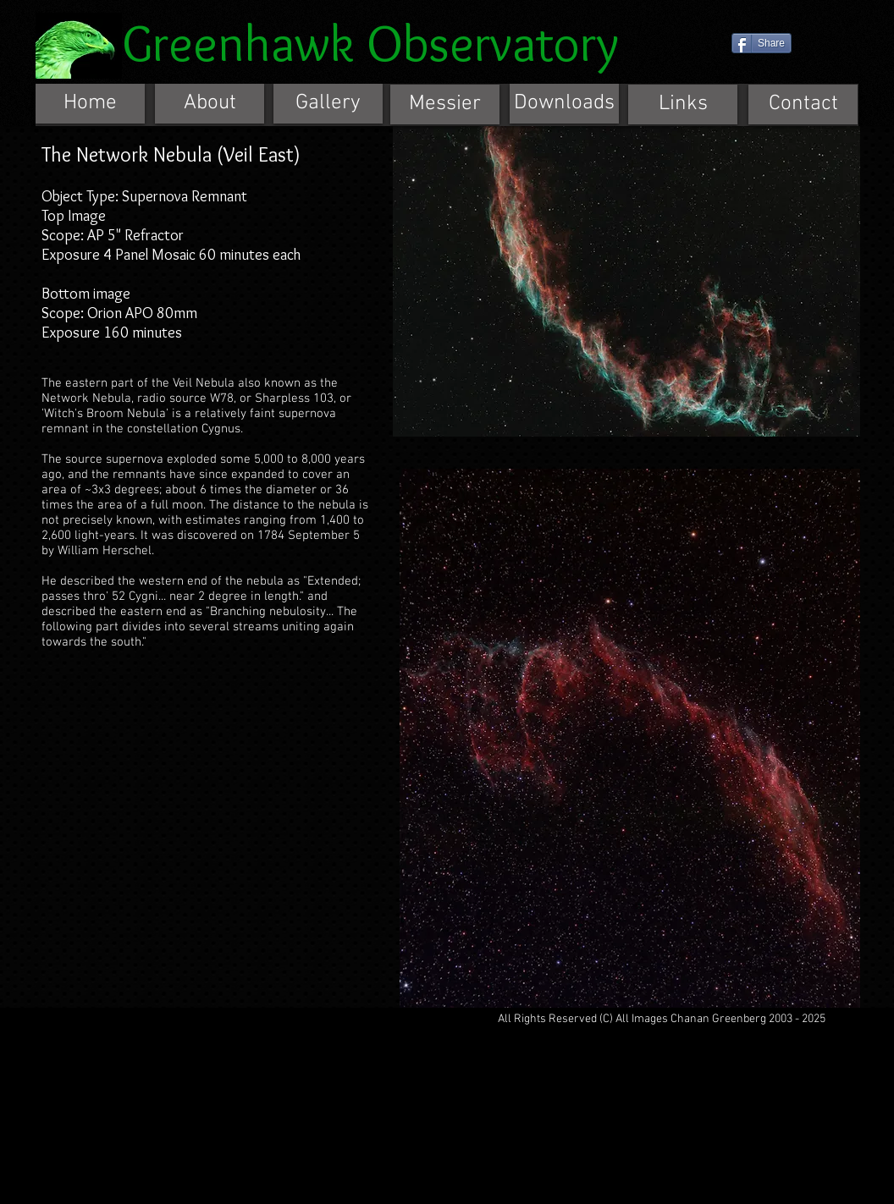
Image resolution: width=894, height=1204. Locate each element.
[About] (209, 104)
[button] (626, 281)
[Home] (90, 104)
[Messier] (444, 104)
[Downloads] (564, 104)
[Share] (761, 43)
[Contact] (803, 104)
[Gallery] (328, 104)
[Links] (682, 104)
